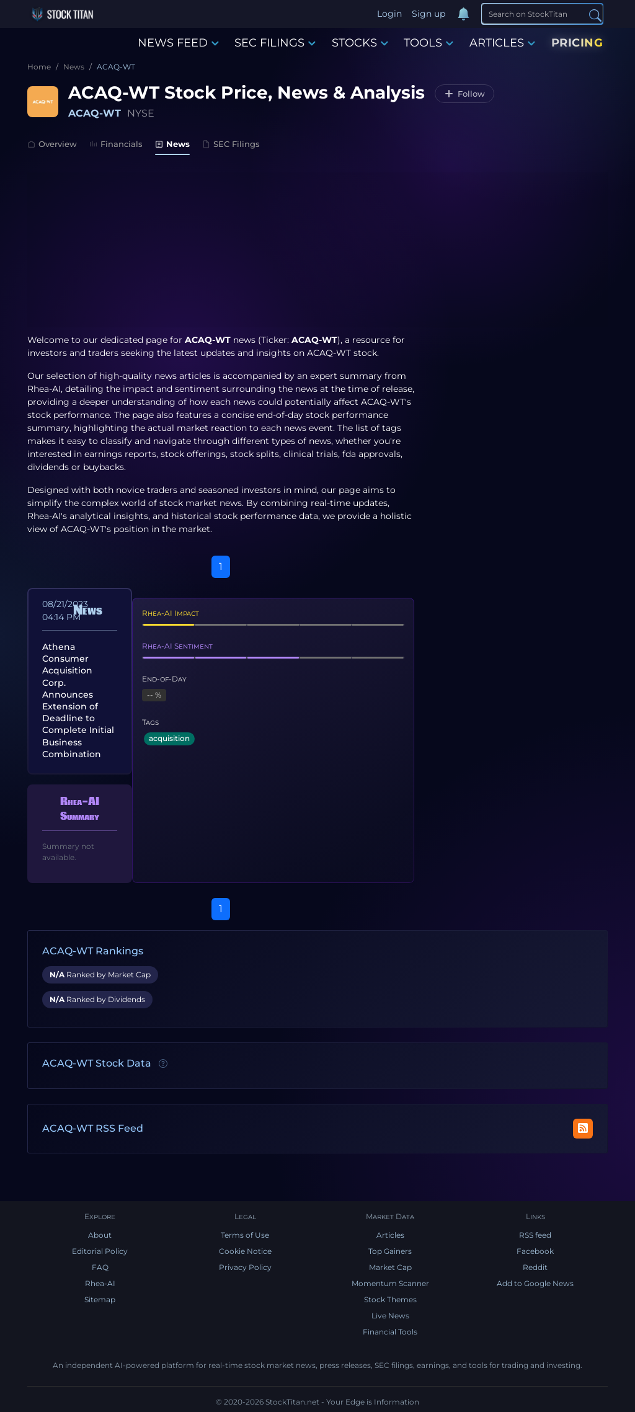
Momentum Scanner (390, 1283)
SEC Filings (231, 144)
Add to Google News (535, 1283)
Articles (390, 1235)
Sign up (428, 13)
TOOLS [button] (428, 43)
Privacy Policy (245, 1267)
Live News (390, 1315)
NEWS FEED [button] (178, 43)
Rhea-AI (44, 388)
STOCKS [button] (360, 43)
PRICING (577, 43)
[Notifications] (463, 14)
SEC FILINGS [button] (275, 43)
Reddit (535, 1267)
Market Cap (390, 1267)
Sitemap (99, 1299)
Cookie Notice (245, 1251)
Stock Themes (390, 1299)
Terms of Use (245, 1235)
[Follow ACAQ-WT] (464, 93)
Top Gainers (390, 1251)
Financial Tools (390, 1331)
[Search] (542, 14)
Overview (52, 144)
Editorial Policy (100, 1251)
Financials (116, 144)
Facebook (535, 1251)
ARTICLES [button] (502, 43)
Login (389, 13)
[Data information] (163, 1064)
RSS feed (535, 1235)
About (100, 1235)
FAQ (100, 1267)
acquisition (169, 738)
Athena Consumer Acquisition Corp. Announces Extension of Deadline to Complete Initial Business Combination (78, 700)
